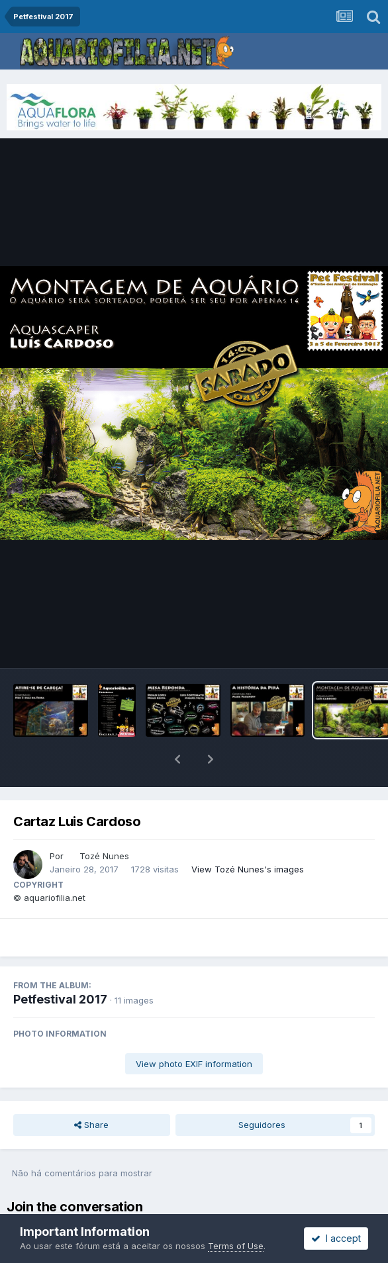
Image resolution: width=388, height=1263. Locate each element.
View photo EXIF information (194, 1029)
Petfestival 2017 (60, 965)
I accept (336, 1238)
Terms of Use (236, 1245)
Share (91, 1090)
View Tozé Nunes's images (247, 834)
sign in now (249, 1186)
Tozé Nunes (104, 821)
